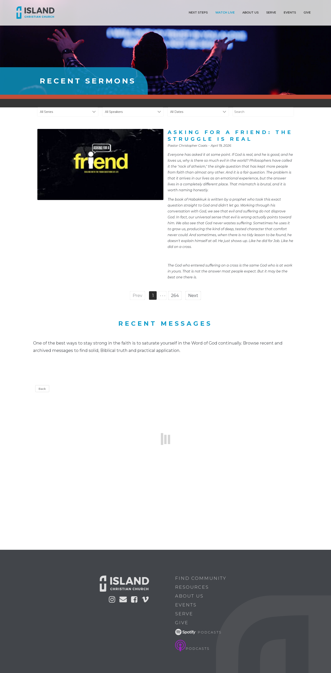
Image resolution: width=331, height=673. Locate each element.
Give (307, 12)
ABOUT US (250, 12)
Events (290, 12)
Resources (195, 587)
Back (42, 388)
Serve (271, 12)
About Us (192, 596)
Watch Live (225, 12)
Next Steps (198, 12)
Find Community (203, 578)
